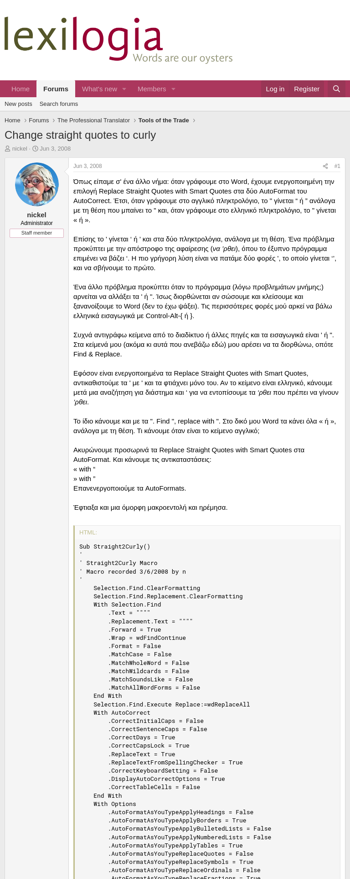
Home (20, 89)
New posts (18, 103)
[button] (124, 88)
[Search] (336, 88)
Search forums (59, 103)
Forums (55, 89)
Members (152, 89)
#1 (337, 166)
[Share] (325, 166)
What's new (99, 89)
